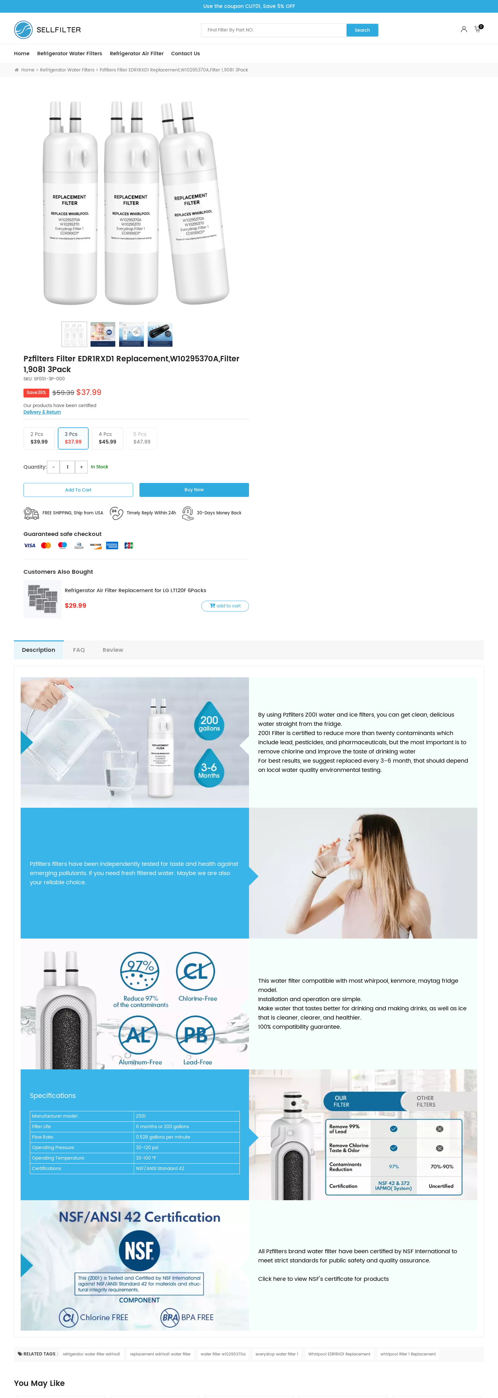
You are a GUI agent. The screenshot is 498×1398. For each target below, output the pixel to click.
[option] (131, 202)
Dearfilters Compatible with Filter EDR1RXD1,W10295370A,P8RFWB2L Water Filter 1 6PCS (155, 1206)
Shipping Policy (147, 1304)
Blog (253, 1301)
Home (22, 54)
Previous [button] (22, 1184)
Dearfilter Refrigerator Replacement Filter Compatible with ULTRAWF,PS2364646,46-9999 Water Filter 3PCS (249, 1206)
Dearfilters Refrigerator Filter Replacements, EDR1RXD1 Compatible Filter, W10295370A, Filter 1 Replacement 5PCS (61, 1206)
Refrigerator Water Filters (69, 54)
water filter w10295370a (223, 1090)
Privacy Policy (145, 1292)
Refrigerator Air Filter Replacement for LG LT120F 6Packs (370, 326)
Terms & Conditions (151, 1327)
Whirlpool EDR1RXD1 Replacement (339, 1090)
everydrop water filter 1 (277, 1090)
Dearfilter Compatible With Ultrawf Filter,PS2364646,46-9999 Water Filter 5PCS (437, 1206)
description (38, 386)
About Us (258, 1310)
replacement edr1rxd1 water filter (160, 1090)
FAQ (79, 386)
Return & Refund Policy (154, 1315)
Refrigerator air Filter (137, 54)
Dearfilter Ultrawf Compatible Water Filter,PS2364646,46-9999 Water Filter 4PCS (343, 1206)
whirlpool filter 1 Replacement (408, 1090)
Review (113, 386)
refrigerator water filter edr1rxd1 (91, 1090)
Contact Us (185, 54)
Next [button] (476, 1184)
